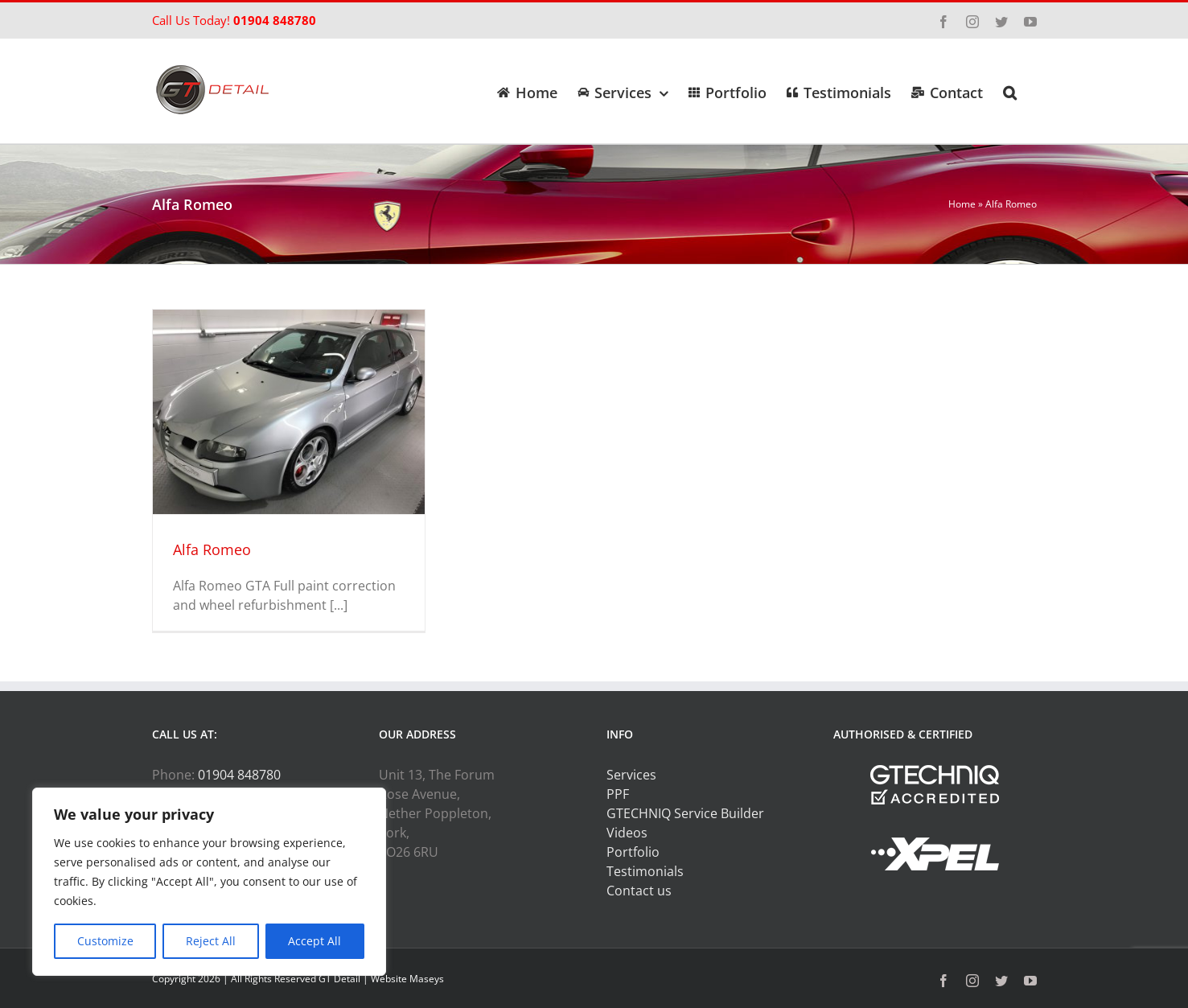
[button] (1010, 91)
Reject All (211, 940)
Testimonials (645, 871)
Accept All (314, 940)
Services (631, 775)
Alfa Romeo (212, 549)
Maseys (426, 978)
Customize (105, 940)
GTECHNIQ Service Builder (685, 813)
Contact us (639, 890)
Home (962, 204)
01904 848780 (274, 20)
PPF (617, 794)
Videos (626, 832)
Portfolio (633, 852)
